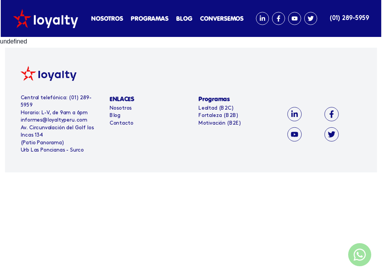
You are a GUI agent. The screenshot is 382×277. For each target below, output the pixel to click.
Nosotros (122, 108)
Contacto (123, 123)
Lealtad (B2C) (216, 108)
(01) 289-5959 (348, 18)
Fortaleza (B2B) (218, 115)
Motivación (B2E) (219, 123)
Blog (116, 115)
